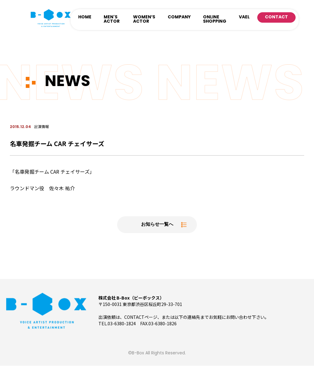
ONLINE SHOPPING (214, 19)
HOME (84, 17)
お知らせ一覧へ (157, 224)
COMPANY (179, 17)
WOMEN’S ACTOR (144, 19)
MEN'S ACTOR (112, 19)
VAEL (244, 17)
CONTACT (276, 17)
